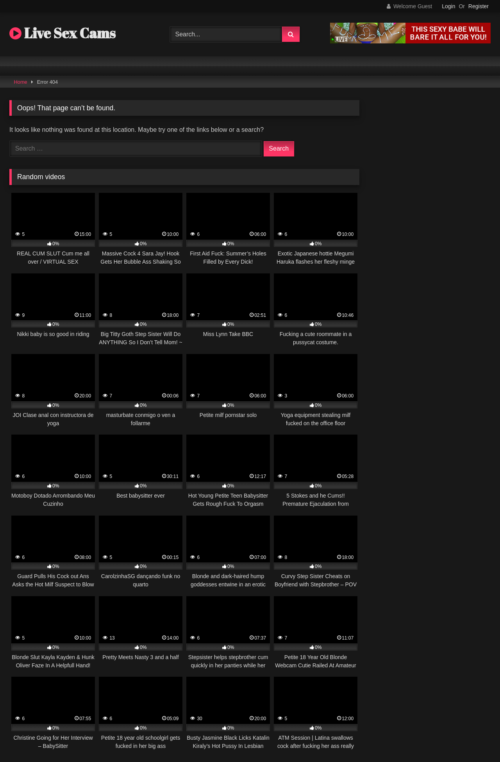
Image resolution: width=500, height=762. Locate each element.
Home (20, 82)
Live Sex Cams (62, 32)
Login (448, 6)
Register (478, 6)
